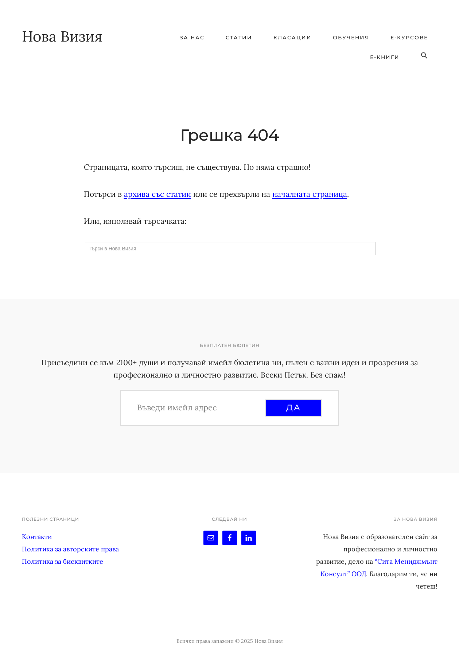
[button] (424, 56)
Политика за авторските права (70, 549)
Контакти (37, 536)
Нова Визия (62, 36)
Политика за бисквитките (62, 561)
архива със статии (157, 194)
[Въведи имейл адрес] (200, 407)
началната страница (309, 194)
